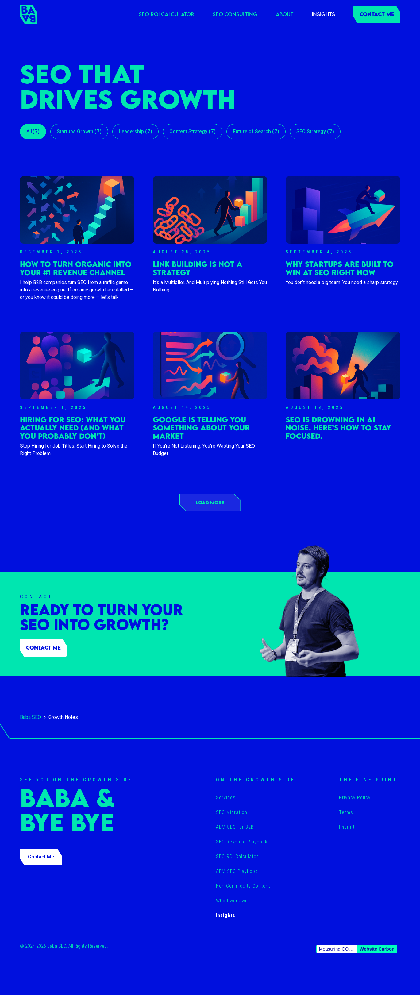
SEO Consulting (235, 14)
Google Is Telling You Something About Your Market (201, 428)
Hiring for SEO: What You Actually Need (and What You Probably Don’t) (73, 428)
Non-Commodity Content (243, 886)
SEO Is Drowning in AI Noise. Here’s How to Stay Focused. (338, 428)
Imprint (347, 827)
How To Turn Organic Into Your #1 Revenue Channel (76, 268)
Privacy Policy (355, 797)
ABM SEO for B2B (235, 827)
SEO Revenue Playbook (242, 842)
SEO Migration (231, 812)
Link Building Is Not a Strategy (197, 268)
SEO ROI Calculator (166, 14)
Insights (323, 14)
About (284, 14)
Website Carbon (377, 948)
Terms (346, 812)
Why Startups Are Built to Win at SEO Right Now (340, 268)
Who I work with (233, 901)
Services (226, 797)
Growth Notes (63, 717)
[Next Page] (210, 502)
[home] (28, 14)
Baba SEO (30, 717)
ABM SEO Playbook (237, 871)
